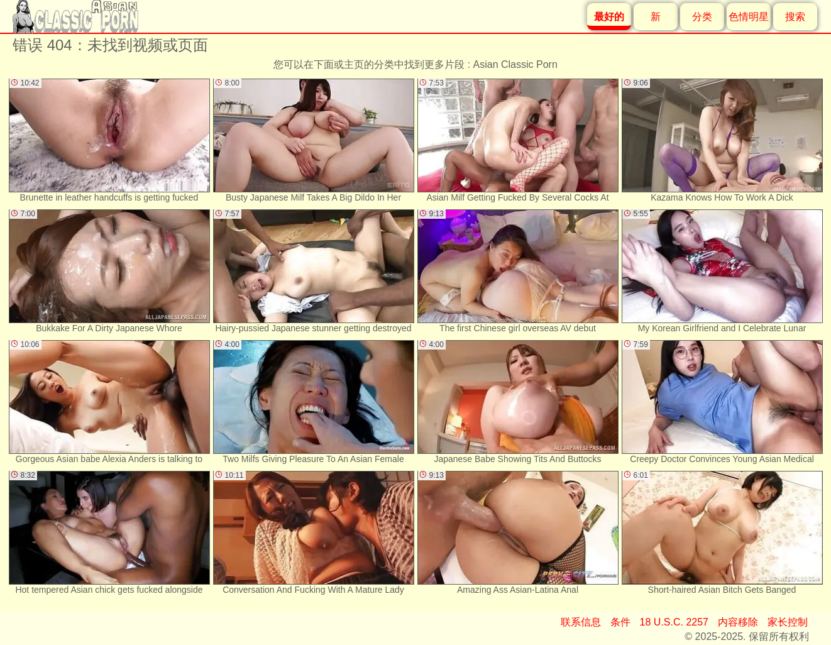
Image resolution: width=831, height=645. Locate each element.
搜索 (795, 16)
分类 (702, 16)
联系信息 (581, 622)
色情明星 (749, 16)
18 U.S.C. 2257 (674, 622)
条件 (620, 622)
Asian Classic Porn (515, 64)
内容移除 (738, 622)
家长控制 (788, 622)
